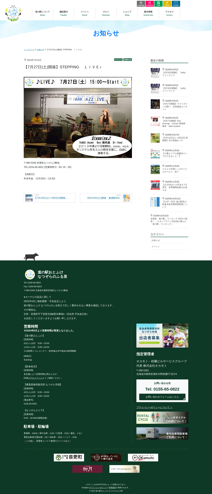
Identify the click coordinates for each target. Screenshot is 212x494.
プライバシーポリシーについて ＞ (154, 407)
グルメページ (36, 378)
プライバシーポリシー (98, 488)
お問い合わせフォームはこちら (162, 397)
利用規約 (112, 488)
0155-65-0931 (30, 404)
